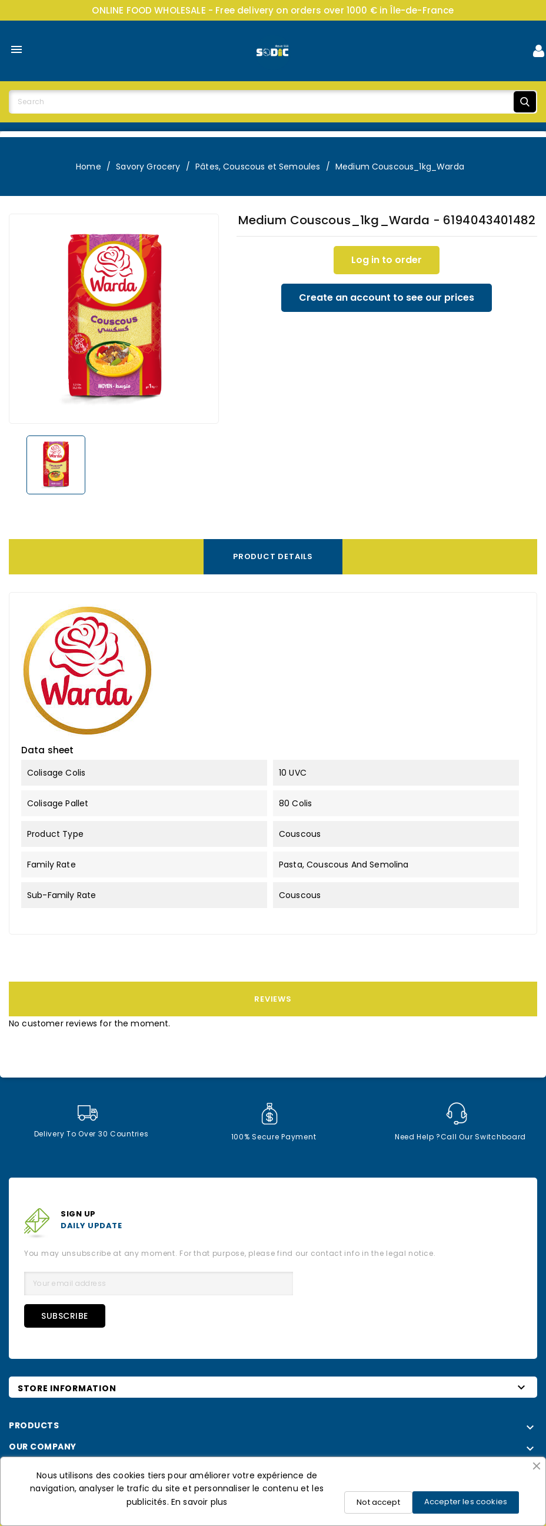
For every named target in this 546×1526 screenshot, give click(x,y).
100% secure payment (273, 1122)
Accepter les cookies (465, 1501)
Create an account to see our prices (386, 297)
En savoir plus (199, 1502)
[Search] (273, 102)
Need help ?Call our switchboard (460, 1122)
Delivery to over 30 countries (91, 1122)
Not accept (378, 1502)
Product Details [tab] (273, 556)
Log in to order (386, 260)
